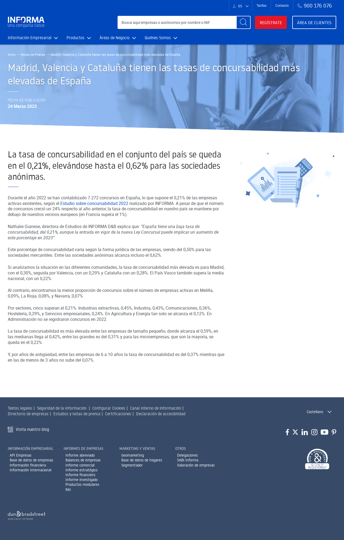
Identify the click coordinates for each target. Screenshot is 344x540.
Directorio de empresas (28, 413)
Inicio (12, 54)
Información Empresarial (33, 37)
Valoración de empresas (196, 465)
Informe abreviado (80, 455)
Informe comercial (79, 465)
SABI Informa (187, 460)
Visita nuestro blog (32, 429)
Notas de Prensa (33, 54)
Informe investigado (81, 479)
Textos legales (20, 408)
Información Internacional (30, 470)
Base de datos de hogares (141, 460)
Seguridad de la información (61, 408)
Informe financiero (80, 474)
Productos (79, 37)
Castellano (315, 411)
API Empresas (20, 455)
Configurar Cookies (108, 408)
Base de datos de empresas (31, 460)
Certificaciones (118, 413)
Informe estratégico (81, 470)
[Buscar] (243, 22)
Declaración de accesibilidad (160, 413)
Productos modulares (82, 484)
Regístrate (271, 22)
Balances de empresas (83, 460)
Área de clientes (314, 22)
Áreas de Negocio (118, 37)
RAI (68, 489)
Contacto (282, 5)
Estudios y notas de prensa (76, 413)
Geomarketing (132, 455)
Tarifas (261, 5)
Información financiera (28, 465)
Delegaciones (187, 455)
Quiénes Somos (161, 37)
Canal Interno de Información (155, 408)
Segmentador (132, 465)
